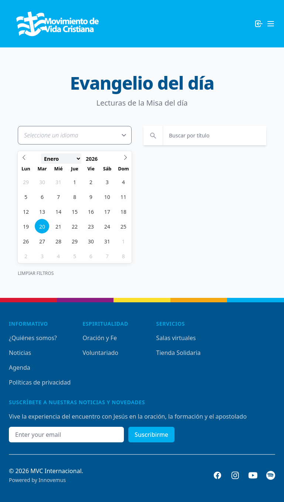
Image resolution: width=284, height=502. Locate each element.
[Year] (96, 159)
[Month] (61, 158)
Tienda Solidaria (178, 353)
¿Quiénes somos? (33, 338)
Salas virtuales (176, 338)
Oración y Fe (99, 338)
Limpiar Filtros (36, 273)
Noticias (20, 353)
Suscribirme (151, 434)
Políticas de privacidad (40, 382)
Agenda (19, 367)
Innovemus (52, 479)
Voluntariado (100, 353)
